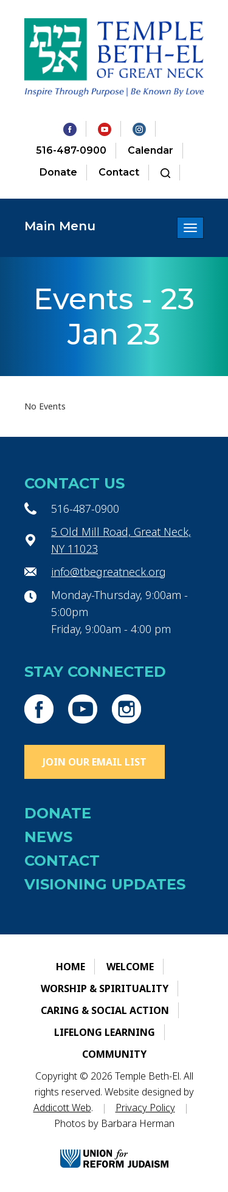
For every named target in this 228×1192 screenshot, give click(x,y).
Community (114, 1054)
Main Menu (59, 226)
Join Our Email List (95, 762)
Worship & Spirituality (104, 988)
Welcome (130, 966)
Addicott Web (62, 1107)
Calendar (150, 150)
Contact (118, 172)
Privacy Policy (145, 1107)
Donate (58, 172)
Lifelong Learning (104, 1032)
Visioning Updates (104, 884)
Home (70, 966)
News (48, 837)
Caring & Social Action (105, 1010)
